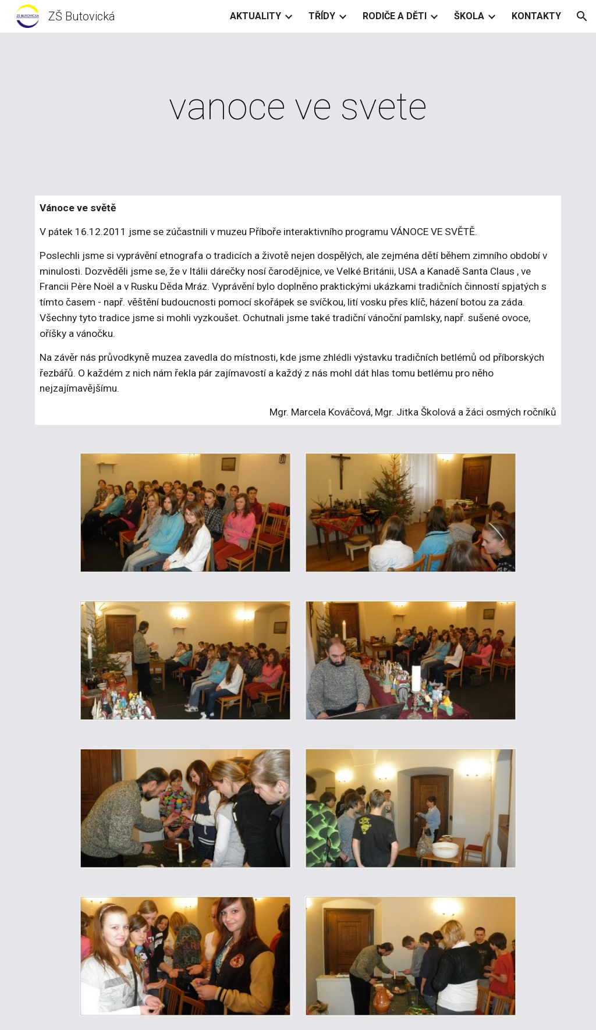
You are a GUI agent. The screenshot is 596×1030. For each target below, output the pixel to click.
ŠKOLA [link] (469, 16)
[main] (298, 107)
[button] (582, 16)
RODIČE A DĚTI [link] (395, 16)
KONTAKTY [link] (536, 16)
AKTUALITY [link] (255, 16)
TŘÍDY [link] (321, 16)
